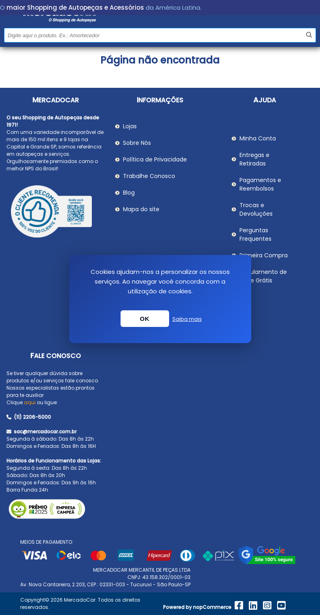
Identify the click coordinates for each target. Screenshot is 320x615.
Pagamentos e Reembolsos (260, 184)
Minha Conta (257, 138)
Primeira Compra (263, 255)
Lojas (130, 126)
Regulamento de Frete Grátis (263, 276)
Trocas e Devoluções (256, 209)
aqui (30, 402)
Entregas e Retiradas (254, 159)
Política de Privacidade (155, 159)
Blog (129, 193)
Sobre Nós (137, 143)
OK (145, 318)
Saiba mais (187, 319)
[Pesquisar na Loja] (160, 35)
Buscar (309, 35)
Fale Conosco (55, 356)
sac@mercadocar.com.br (41, 431)
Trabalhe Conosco (149, 176)
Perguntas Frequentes (255, 234)
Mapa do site (141, 209)
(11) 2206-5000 (28, 417)
